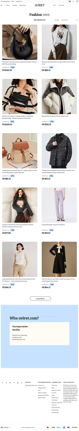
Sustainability (56, 407)
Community (55, 412)
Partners (54, 405)
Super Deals (22, 5)
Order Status (41, 397)
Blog (54, 5)
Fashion (14, 5)
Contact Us (19, 1)
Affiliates (55, 400)
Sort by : (57, 20)
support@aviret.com (31, 385)
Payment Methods (43, 395)
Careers (54, 392)
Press (53, 395)
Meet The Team (56, 390)
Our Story (61, 5)
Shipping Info (42, 388)
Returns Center (42, 392)
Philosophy (55, 410)
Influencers (55, 397)
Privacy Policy (5, 1)
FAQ (12, 1)
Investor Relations (57, 402)
